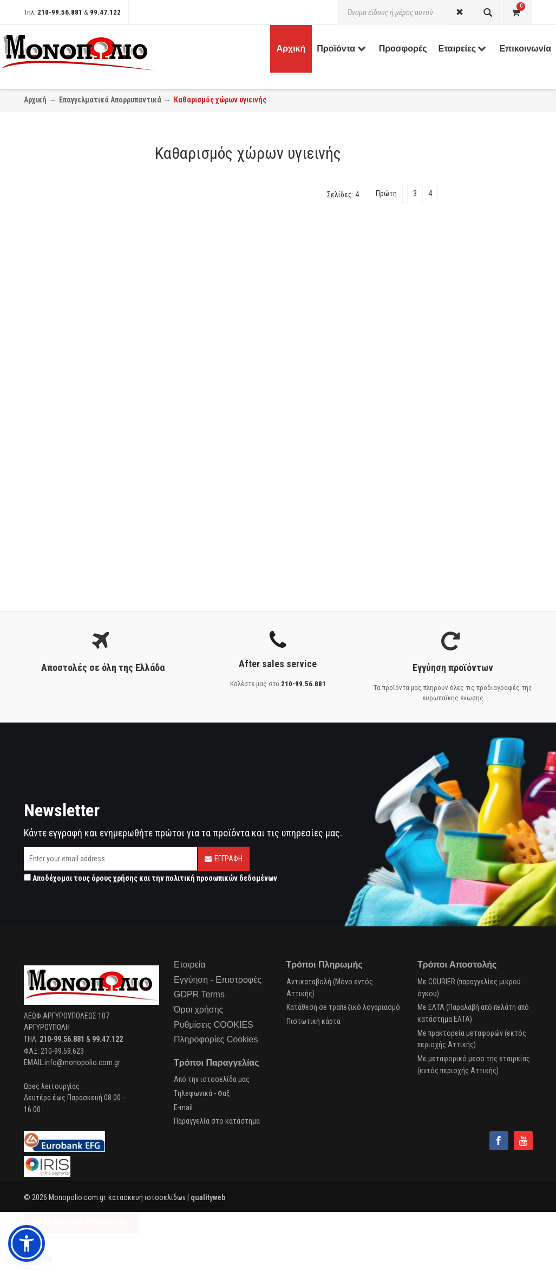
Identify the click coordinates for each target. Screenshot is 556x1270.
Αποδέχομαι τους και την (150, 878)
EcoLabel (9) (52, 430)
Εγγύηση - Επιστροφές (217, 979)
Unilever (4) (51, 492)
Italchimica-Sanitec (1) (68, 464)
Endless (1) (51, 563)
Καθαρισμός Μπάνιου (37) (73, 320)
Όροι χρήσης (198, 1009)
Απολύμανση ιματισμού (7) (75, 261)
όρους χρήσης (114, 878)
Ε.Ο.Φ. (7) (47, 416)
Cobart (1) (49, 478)
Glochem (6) (52, 549)
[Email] (110, 859)
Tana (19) (48, 534)
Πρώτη (386, 193)
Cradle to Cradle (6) (63, 402)
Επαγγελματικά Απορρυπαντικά (110, 99)
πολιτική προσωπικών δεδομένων (221, 878)
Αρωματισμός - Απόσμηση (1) (79, 335)
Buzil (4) (46, 520)
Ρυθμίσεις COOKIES (213, 1024)
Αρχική (35, 99)
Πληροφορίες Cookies (216, 1039)
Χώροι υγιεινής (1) (62, 368)
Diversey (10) (53, 506)
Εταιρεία (190, 964)
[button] (26, 1243)
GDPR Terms (199, 994)
